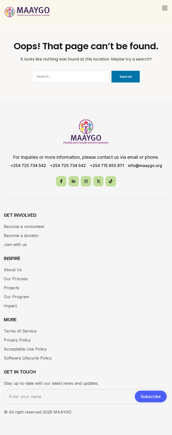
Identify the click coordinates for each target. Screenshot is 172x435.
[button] (165, 8)
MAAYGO (63, 412)
